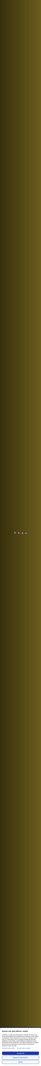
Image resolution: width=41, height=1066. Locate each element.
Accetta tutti (20, 1053)
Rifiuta (20, 1062)
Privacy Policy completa (24, 1048)
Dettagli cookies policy (8, 1048)
